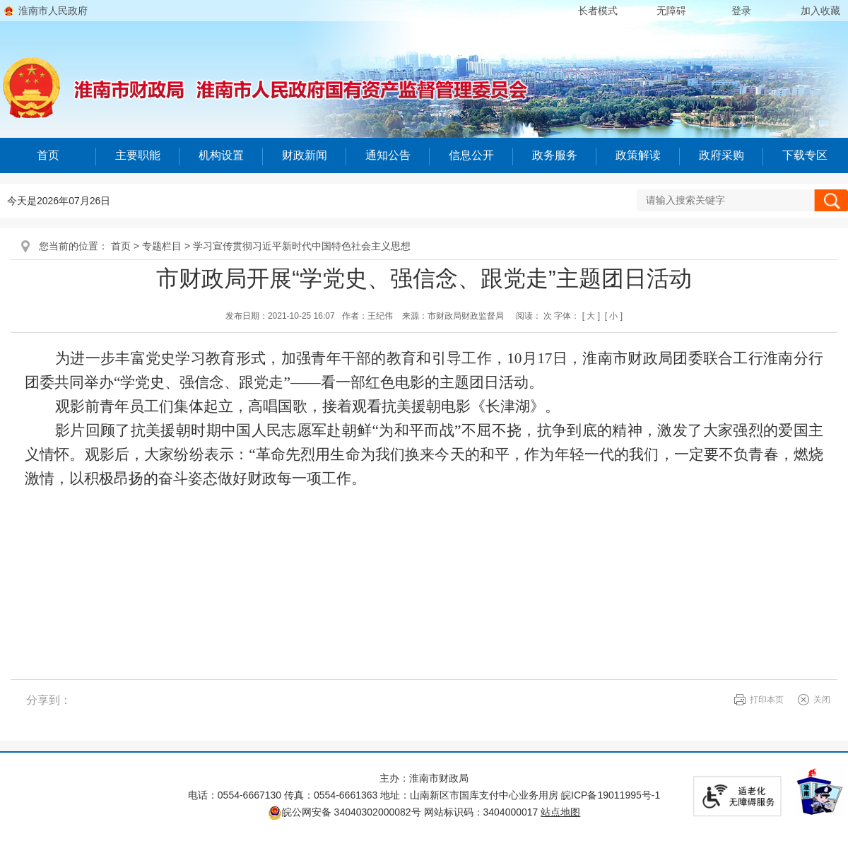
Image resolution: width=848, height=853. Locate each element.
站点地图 (560, 812)
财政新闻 (304, 155)
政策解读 (638, 155)
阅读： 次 (534, 316)
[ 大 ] (591, 316)
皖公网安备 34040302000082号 (346, 812)
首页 (48, 155)
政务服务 (554, 155)
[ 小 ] (614, 316)
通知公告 (388, 155)
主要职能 (137, 155)
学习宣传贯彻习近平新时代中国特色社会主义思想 (302, 246)
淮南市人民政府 (53, 10)
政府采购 (721, 155)
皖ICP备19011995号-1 (610, 795)
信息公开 (471, 155)
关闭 (821, 700)
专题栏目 (162, 246)
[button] (598, 10)
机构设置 (221, 155)
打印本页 (767, 700)
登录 (741, 10)
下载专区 (805, 155)
